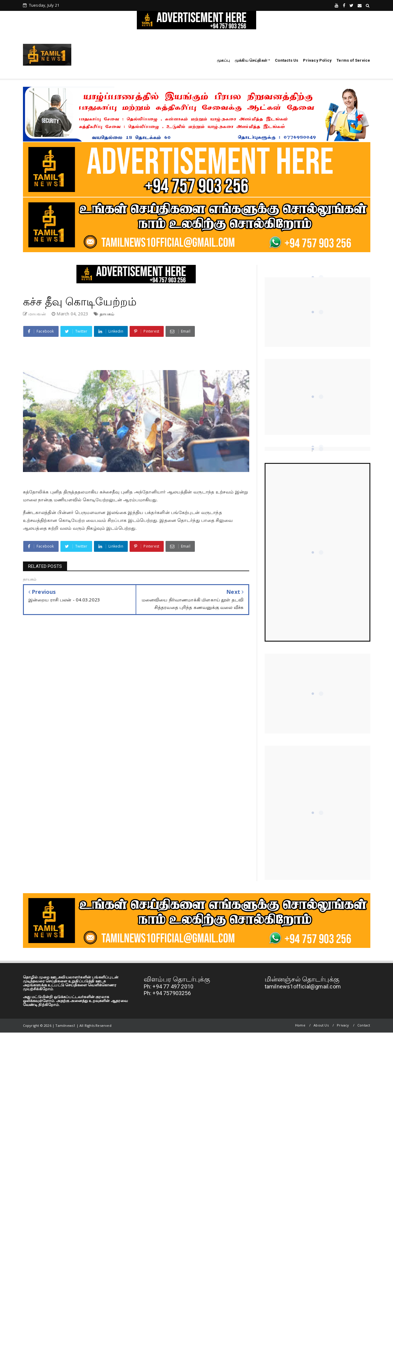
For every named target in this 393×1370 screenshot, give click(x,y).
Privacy (343, 1025)
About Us (321, 1025)
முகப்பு (223, 60)
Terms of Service (353, 60)
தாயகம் (107, 314)
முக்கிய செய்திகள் (251, 60)
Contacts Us (286, 60)
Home (300, 1025)
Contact (363, 1025)
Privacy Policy (317, 60)
